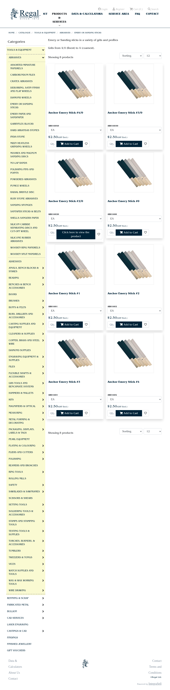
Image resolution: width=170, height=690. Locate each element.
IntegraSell (155, 683)
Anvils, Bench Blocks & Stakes (24, 270)
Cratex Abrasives (21, 81)
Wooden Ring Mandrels (25, 247)
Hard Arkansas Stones (24, 130)
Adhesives (15, 261)
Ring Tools (16, 472)
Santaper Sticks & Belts (25, 211)
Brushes (14, 301)
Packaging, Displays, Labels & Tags (21, 431)
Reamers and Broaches (23, 465)
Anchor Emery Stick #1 (64, 293)
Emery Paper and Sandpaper (20, 116)
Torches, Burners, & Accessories (22, 543)
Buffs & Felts (17, 307)
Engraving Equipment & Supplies (24, 358)
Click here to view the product (75, 234)
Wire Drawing (17, 590)
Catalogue (24, 33)
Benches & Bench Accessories (20, 286)
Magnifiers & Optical (22, 406)
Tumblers (15, 551)
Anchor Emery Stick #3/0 (124, 112)
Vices (12, 564)
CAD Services (15, 618)
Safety (13, 485)
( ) (136, 9)
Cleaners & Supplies (22, 334)
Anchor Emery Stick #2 (123, 293)
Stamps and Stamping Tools (22, 523)
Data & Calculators (87, 13)
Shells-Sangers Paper (24, 218)
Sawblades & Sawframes (24, 491)
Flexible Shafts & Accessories (20, 375)
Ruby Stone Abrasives (24, 198)
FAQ (137, 13)
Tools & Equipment (44, 33)
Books (13, 294)
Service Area (119, 13)
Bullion (12, 611)
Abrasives (65, 33)
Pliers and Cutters (21, 452)
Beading (14, 278)
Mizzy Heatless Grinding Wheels (21, 145)
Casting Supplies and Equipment (22, 326)
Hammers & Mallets (21, 393)
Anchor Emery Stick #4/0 (65, 112)
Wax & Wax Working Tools (21, 582)
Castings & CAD (17, 631)
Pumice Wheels (19, 186)
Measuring (15, 413)
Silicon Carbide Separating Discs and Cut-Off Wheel (23, 228)
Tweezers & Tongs (20, 557)
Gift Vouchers (16, 650)
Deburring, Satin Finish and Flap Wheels (25, 89)
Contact (152, 13)
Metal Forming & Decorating (19, 421)
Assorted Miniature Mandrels (22, 67)
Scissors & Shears (21, 498)
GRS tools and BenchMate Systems (21, 385)
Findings (12, 637)
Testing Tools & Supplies (19, 533)
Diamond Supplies (20, 350)
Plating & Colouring (22, 445)
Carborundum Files (22, 75)
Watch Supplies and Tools (21, 572)
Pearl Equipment (19, 439)
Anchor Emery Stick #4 (123, 381)
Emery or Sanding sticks (87, 33)
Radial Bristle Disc (22, 192)
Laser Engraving (17, 624)
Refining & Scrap (17, 598)
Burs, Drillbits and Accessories (21, 316)
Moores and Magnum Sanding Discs (23, 155)
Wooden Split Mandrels (25, 254)
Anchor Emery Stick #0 (123, 201)
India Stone (17, 136)
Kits (11, 399)
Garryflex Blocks (22, 124)
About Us (14, 672)
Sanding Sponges (21, 205)
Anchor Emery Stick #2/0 (65, 201)
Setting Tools (18, 504)
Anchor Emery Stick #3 (64, 381)
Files (12, 366)
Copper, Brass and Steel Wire (24, 342)
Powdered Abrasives (23, 179)
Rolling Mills (17, 478)
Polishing (15, 459)
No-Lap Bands (18, 163)
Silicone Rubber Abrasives (20, 239)
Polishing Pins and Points (22, 171)
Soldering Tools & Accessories (21, 513)
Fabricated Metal (18, 605)
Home (11, 33)
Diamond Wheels (20, 97)
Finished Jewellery (19, 644)
